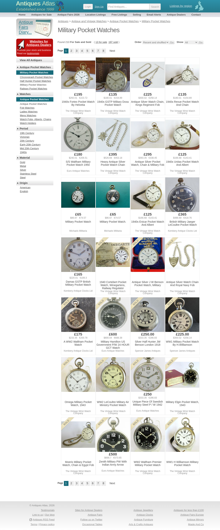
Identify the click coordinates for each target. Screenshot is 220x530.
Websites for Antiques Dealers (38, 43)
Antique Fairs (95, 514)
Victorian (24, 136)
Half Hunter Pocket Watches (35, 81)
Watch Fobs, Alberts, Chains (35, 119)
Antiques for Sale (41, 14)
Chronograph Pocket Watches (36, 77)
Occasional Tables (92, 524)
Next (112, 50)
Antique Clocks (144, 514)
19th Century (27, 133)
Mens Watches (28, 115)
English (24, 191)
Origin (24, 183)
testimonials (33, 53)
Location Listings (95, 14)
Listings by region (181, 5)
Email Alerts (154, 14)
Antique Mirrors (195, 519)
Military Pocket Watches (33, 84)
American (25, 187)
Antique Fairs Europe (192, 514)
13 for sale (101, 42)
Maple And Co (196, 524)
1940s (23, 152)
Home (22, 14)
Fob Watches (27, 107)
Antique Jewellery (143, 510)
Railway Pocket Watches (33, 88)
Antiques (35, 3)
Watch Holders (28, 123)
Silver (23, 169)
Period (24, 128)
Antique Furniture (143, 519)
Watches (25, 94)
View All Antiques (31, 60)
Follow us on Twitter (91, 519)
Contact (195, 14)
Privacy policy (47, 524)
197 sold (113, 42)
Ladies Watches (28, 111)
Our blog (50, 514)
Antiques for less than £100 (189, 510)
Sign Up (99, 6)
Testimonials (48, 510)
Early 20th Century (30, 144)
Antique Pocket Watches (35, 67)
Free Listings (119, 14)
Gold (22, 162)
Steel (23, 177)
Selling (137, 14)
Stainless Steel (28, 173)
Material (25, 157)
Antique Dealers (176, 14)
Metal (23, 166)
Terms (34, 524)
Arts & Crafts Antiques (141, 524)
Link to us (37, 514)
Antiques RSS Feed (44, 519)
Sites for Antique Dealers (88, 510)
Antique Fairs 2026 (68, 14)
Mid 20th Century (29, 148)
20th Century (27, 140)
